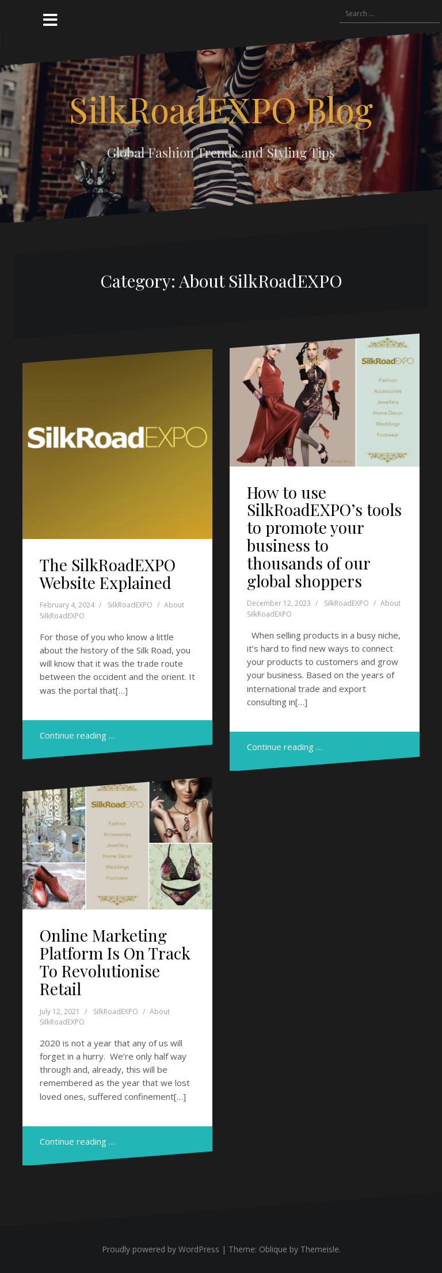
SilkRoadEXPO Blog (221, 109)
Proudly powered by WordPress (160, 1249)
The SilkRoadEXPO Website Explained (108, 573)
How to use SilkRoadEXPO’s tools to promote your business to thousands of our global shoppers (324, 536)
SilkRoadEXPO (130, 605)
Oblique (273, 1249)
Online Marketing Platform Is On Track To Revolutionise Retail (115, 961)
